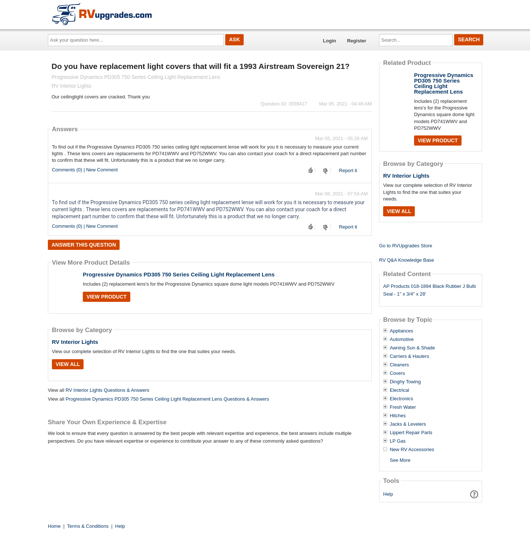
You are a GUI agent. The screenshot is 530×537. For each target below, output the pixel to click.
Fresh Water (403, 407)
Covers (397, 373)
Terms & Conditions (88, 526)
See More (400, 460)
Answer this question (84, 245)
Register (356, 40)
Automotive (402, 339)
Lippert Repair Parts (411, 432)
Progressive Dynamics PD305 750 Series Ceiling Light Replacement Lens (179, 274)
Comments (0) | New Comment (85, 169)
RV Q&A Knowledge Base (406, 260)
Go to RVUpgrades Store (405, 245)
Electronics (401, 398)
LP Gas (398, 441)
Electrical (399, 390)
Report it (348, 170)
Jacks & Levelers (408, 424)
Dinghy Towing (405, 381)
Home (54, 526)
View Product (106, 297)
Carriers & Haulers (409, 356)
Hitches (398, 415)
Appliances (401, 331)
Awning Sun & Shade (412, 348)
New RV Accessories (412, 449)
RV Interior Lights (75, 342)
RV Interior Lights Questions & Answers (107, 390)
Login (329, 40)
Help (388, 494)
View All (68, 364)
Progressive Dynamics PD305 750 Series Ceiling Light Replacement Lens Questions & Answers (167, 399)
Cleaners (399, 364)
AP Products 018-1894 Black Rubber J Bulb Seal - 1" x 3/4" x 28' (429, 290)
